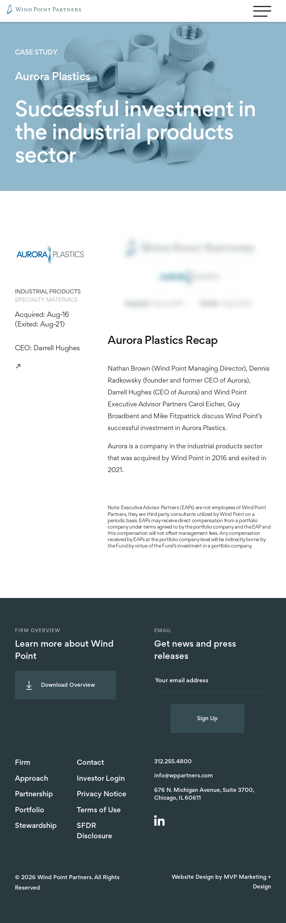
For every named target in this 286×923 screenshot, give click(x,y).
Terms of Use (99, 810)
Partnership (34, 794)
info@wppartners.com (183, 776)
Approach (31, 779)
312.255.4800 (173, 761)
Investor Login (101, 779)
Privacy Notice (101, 794)
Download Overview (68, 685)
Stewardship (36, 826)
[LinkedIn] (160, 821)
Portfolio (29, 810)
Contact (90, 763)
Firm (23, 763)
